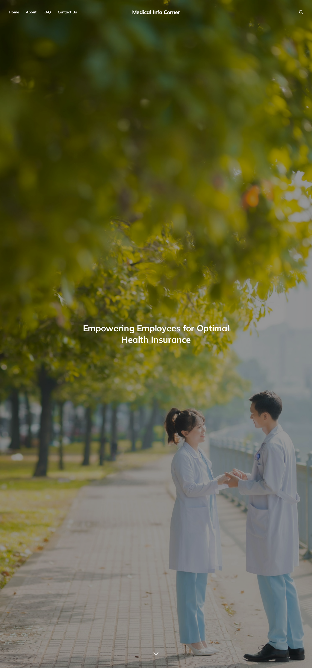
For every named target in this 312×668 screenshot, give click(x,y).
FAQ (47, 12)
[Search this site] (301, 12)
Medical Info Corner (156, 12)
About (31, 12)
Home (14, 12)
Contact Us (67, 12)
